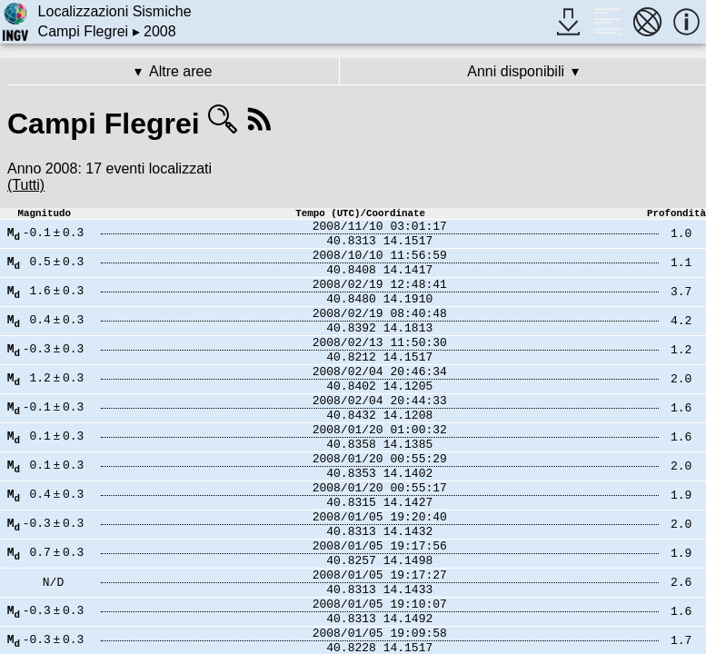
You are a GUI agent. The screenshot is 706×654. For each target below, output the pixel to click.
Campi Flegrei (83, 31)
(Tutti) (26, 185)
